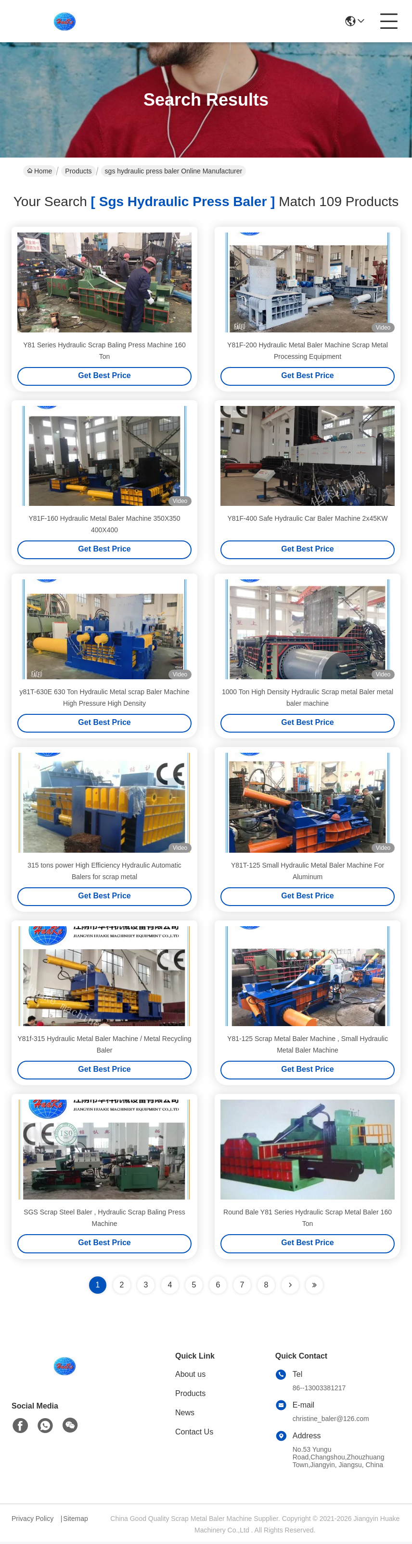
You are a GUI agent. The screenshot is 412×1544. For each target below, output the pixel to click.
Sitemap (75, 1521)
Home (39, 171)
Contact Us (194, 1434)
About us (190, 1376)
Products (78, 171)
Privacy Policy (32, 1521)
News (184, 1415)
